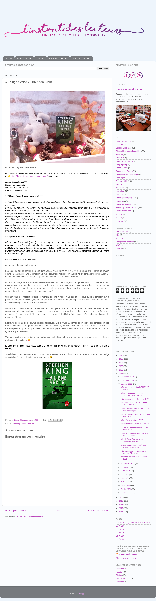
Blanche (119, 155)
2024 (121, 363)
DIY (117, 235)
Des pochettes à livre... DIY (130, 89)
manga (119, 218)
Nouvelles (120, 191)
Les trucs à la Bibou (58, 58)
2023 (121, 366)
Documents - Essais (124, 171)
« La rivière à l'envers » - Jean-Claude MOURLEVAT (133, 440)
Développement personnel (127, 174)
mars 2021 (125, 485)
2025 (121, 359)
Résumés (120, 582)
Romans (119, 201)
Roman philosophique (125, 198)
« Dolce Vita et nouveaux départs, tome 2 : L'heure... (134, 434)
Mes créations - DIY (81, 58)
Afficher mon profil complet (127, 558)
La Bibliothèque (24, 58)
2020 (121, 497)
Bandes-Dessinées (124, 148)
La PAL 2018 (121, 532)
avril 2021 (125, 482)
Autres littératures (123, 141)
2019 (121, 501)
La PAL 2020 (121, 539)
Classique (120, 158)
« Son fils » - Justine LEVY (131, 420)
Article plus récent (15, 510)
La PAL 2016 (121, 526)
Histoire (119, 184)
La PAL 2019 (121, 536)
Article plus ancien (98, 510)
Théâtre (119, 214)
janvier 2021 (126, 493)
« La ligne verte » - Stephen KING (134, 399)
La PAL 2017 (121, 529)
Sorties (119, 248)
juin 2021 (125, 475)
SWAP (118, 245)
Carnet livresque (123, 232)
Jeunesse (120, 188)
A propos (40, 58)
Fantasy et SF (121, 181)
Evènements (121, 569)
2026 (121, 355)
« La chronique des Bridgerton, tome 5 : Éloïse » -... (133, 452)
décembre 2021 (128, 377)
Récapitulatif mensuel (125, 242)
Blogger (82, 594)
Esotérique (120, 178)
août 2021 (125, 467)
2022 (121, 370)
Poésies (119, 194)
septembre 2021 (128, 464)
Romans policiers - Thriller (23, 424)
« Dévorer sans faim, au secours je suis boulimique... (134, 409)
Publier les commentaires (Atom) (30, 516)
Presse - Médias (122, 579)
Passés (119, 572)
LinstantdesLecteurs (128, 554)
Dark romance (122, 168)
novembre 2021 (128, 380)
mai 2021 (125, 478)
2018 (121, 504)
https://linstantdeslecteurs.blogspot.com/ (29, 176)
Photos (119, 575)
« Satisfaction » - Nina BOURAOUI (134, 424)
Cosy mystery (121, 164)
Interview (119, 238)
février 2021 (126, 489)
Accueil (9, 58)
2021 (121, 373)
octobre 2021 (127, 384)
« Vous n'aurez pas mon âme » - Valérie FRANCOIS (133, 446)
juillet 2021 (126, 471)
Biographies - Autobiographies (128, 151)
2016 (121, 512)
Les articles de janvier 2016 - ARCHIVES (133, 523)
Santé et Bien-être (123, 211)
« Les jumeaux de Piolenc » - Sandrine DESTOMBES (132, 394)
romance (119, 221)
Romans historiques (124, 204)
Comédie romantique (124, 161)
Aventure (119, 145)
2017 (121, 508)
